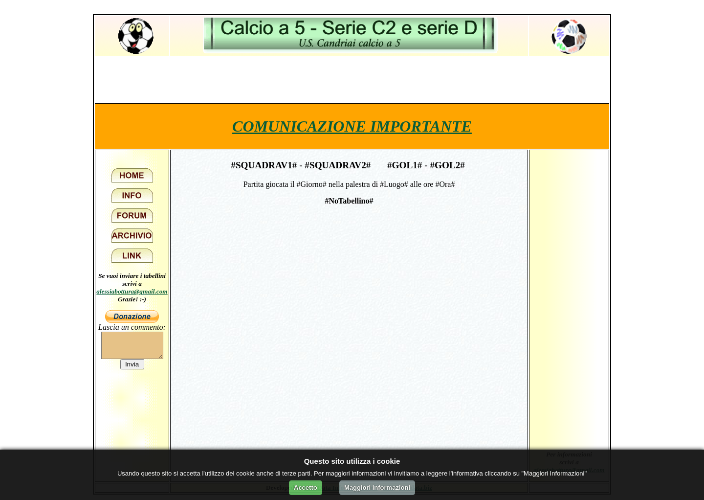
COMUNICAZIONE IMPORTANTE (352, 126)
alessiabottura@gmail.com (132, 291)
